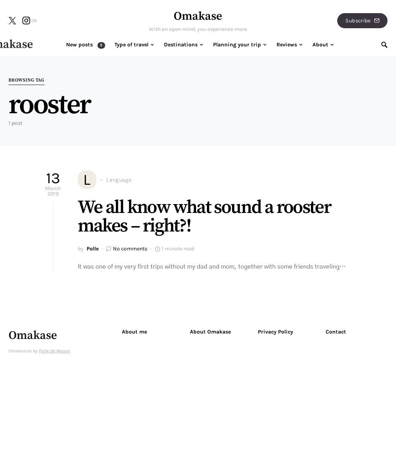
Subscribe (362, 20)
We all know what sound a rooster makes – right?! (204, 217)
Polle (93, 248)
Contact (336, 332)
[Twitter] (12, 20)
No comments (130, 248)
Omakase (198, 16)
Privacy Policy (275, 332)
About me (134, 332)
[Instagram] (29, 20)
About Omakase (210, 332)
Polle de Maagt (54, 351)
